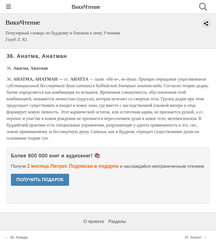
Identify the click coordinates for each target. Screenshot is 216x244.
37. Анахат (193, 237)
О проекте (94, 221)
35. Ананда (19, 237)
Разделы (117, 221)
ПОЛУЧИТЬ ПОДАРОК (40, 179)
